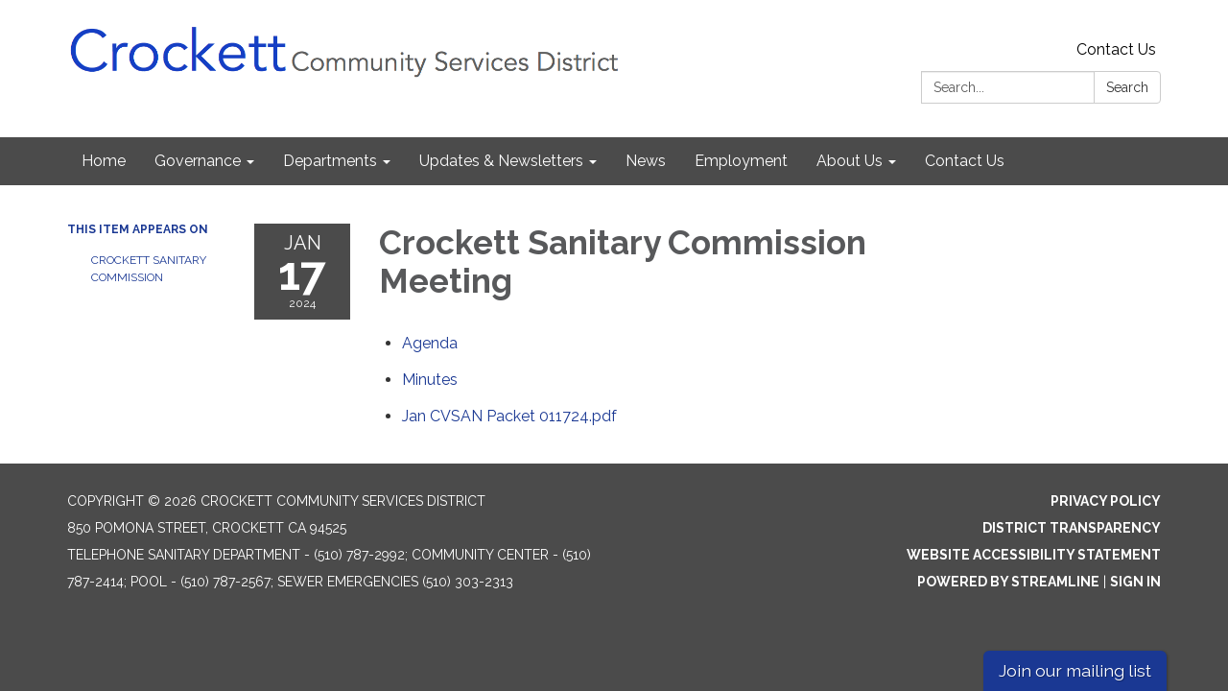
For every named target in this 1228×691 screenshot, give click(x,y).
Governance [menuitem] (197, 161)
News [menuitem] (646, 161)
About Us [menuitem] (849, 161)
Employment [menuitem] (741, 161)
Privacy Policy (1106, 501)
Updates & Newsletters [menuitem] (501, 161)
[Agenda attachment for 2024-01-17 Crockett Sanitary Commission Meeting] (430, 343)
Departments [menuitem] (330, 161)
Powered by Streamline (1008, 581)
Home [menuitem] (104, 161)
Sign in (1135, 581)
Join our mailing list (1075, 670)
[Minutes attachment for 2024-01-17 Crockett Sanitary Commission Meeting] (430, 379)
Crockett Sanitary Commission (148, 268)
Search (1127, 87)
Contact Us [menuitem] (964, 161)
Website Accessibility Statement (1034, 554)
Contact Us (1116, 49)
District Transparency (1071, 528)
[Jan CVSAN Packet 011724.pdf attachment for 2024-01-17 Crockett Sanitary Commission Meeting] (509, 416)
